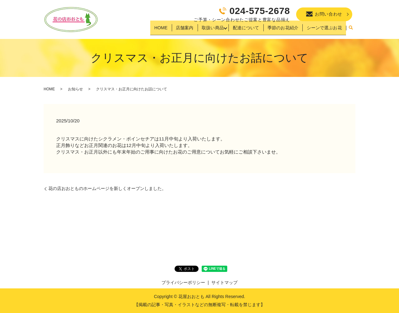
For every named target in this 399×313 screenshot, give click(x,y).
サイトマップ (224, 282)
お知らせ (75, 89)
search (350, 30)
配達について (247, 29)
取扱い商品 (212, 29)
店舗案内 (185, 29)
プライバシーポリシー (183, 282)
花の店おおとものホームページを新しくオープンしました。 (107, 188)
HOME (162, 29)
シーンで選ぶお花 (324, 29)
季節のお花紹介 (283, 29)
